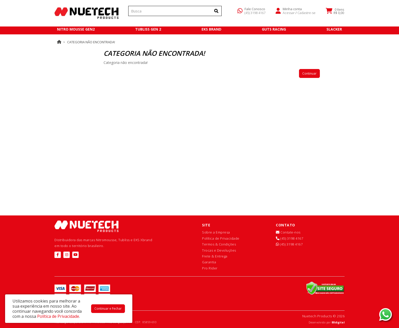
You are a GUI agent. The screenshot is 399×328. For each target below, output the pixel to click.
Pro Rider (210, 268)
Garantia (209, 262)
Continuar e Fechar (108, 308)
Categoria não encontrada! (91, 42)
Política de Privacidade (220, 238)
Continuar (309, 73)
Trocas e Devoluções (219, 250)
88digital (338, 322)
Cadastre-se (306, 13)
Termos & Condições (219, 244)
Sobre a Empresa (216, 232)
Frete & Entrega (214, 256)
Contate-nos (288, 232)
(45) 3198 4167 (255, 13)
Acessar (289, 13)
